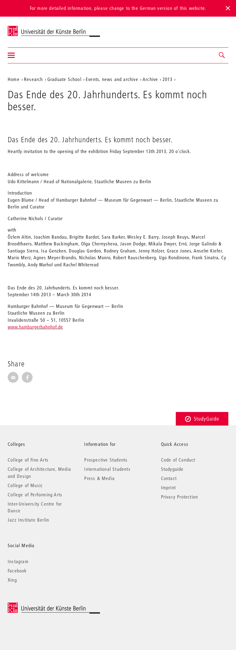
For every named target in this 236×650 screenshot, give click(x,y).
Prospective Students (106, 460)
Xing (12, 580)
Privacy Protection (179, 497)
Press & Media (99, 478)
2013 (168, 79)
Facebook (17, 570)
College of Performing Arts (35, 494)
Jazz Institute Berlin (28, 520)
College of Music (25, 485)
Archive (150, 79)
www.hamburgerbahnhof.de (35, 327)
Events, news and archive (112, 79)
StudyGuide (202, 418)
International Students (107, 469)
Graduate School (64, 79)
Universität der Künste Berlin (32, 28)
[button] (222, 55)
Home (14, 79)
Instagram (18, 561)
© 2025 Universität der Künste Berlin (40, 606)
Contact (169, 478)
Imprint (168, 487)
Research (33, 79)
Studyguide (172, 469)
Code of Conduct (178, 460)
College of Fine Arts (28, 460)
